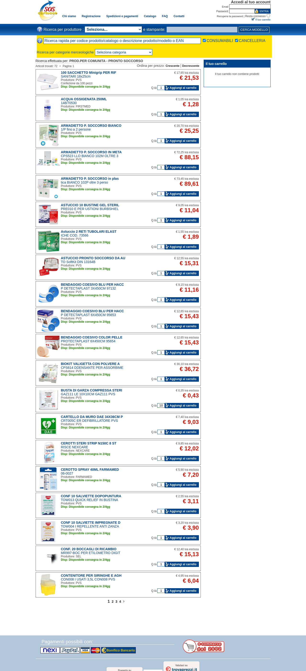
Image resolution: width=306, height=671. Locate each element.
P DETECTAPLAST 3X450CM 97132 (88, 288)
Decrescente (190, 66)
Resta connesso (255, 16)
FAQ (165, 16)
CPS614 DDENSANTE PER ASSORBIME (92, 368)
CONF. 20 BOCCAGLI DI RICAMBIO (89, 549)
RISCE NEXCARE (74, 447)
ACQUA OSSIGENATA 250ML (84, 99)
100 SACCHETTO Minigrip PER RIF (88, 72)
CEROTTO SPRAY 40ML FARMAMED (90, 469)
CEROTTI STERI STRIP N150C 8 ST (88, 443)
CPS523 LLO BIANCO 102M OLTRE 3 (89, 156)
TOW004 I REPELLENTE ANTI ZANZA (90, 526)
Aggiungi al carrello (182, 88)
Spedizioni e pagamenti (122, 16)
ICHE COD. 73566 (74, 235)
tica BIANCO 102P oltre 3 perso (84, 182)
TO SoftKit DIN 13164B (78, 262)
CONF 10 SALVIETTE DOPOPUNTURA (91, 496)
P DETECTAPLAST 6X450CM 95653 (88, 315)
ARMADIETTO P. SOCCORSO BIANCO (91, 125)
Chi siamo (69, 16)
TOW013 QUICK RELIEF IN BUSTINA (89, 500)
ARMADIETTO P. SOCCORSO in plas (90, 178)
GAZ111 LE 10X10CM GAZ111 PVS (88, 394)
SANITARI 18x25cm (76, 76)
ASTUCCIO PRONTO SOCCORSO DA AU (93, 258)
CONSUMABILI (220, 41)
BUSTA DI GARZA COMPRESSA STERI (91, 390)
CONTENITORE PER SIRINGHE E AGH (91, 575)
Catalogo (150, 16)
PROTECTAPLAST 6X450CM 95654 (88, 341)
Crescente (173, 66)
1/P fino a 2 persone (76, 129)
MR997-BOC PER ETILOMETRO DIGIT (90, 553)
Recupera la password (230, 16)
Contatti (179, 16)
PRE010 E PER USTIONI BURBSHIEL (90, 209)
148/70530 (69, 103)
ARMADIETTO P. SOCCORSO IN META (91, 152)
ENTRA (264, 11)
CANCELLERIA (252, 41)
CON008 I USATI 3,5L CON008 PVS (88, 579)
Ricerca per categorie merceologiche (65, 52)
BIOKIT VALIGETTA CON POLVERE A (90, 364)
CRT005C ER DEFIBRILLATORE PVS (89, 421)
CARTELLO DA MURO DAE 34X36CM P (92, 417)
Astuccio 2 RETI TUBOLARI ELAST (89, 231)
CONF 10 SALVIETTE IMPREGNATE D (90, 522)
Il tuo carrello (263, 19)
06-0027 (67, 473)
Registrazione (91, 16)
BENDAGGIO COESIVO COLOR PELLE (91, 337)
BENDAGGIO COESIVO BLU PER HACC (92, 284)
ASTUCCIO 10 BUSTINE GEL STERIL (90, 205)
